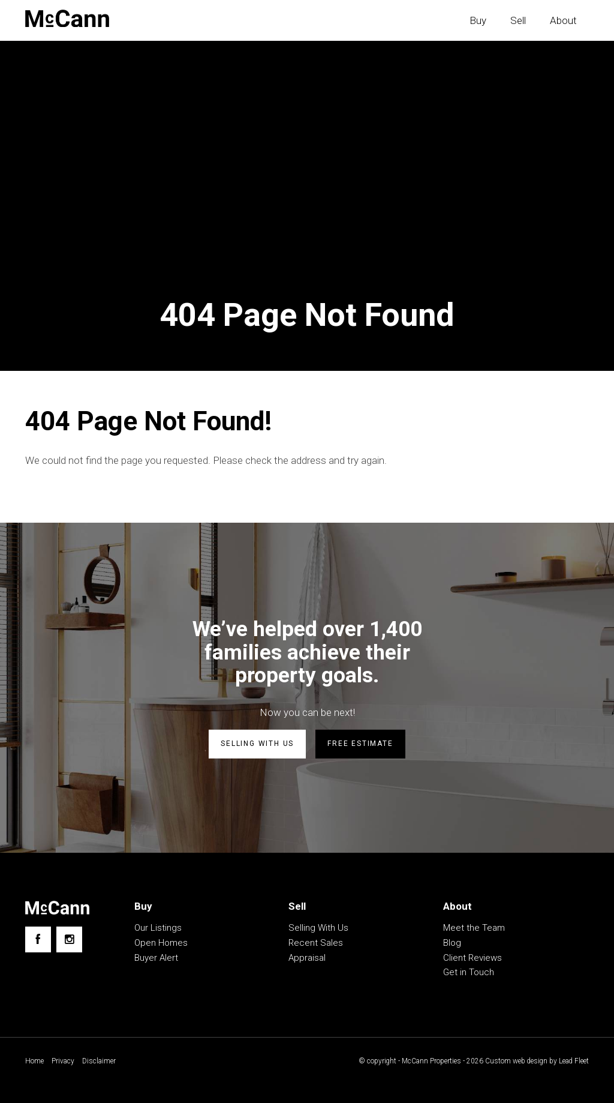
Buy (477, 20)
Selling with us (257, 743)
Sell (518, 20)
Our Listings (158, 927)
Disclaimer (99, 1061)
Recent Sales (315, 942)
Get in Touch (468, 972)
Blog (452, 942)
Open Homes (161, 942)
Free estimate (360, 743)
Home (34, 1061)
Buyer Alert (156, 957)
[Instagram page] (69, 939)
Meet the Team (474, 927)
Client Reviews (472, 957)
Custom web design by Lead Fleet (536, 1061)
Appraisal (307, 957)
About (563, 20)
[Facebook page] (38, 939)
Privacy (63, 1061)
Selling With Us (318, 927)
